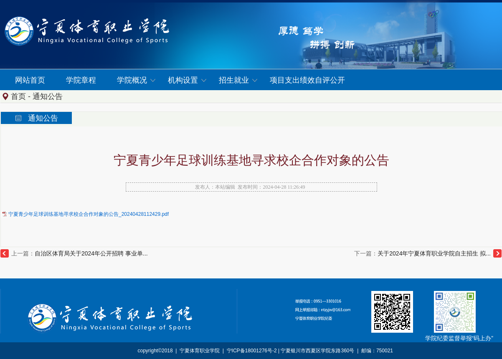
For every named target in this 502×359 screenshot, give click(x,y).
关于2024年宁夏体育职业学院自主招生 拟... (434, 253)
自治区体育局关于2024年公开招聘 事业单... (91, 253)
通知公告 (48, 96)
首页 (18, 96)
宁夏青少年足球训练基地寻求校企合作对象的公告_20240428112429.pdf (88, 214)
